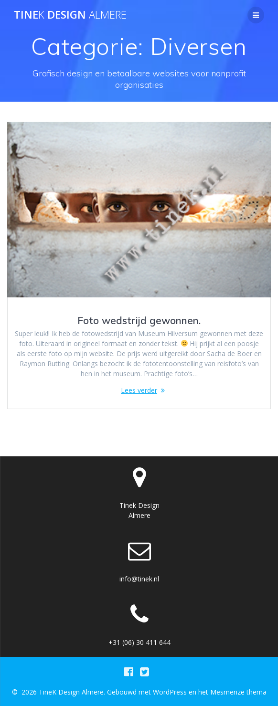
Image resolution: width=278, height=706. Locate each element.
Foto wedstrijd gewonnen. (139, 320)
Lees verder (139, 390)
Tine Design (70, 15)
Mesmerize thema (238, 691)
